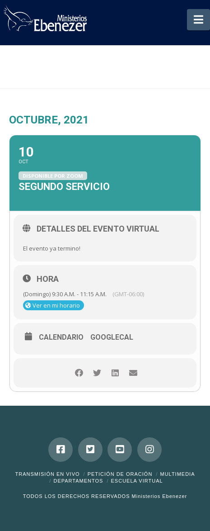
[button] (198, 19)
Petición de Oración (120, 474)
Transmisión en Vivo (47, 474)
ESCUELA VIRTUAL (137, 481)
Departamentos (78, 481)
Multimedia (177, 474)
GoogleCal (111, 337)
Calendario (61, 337)
